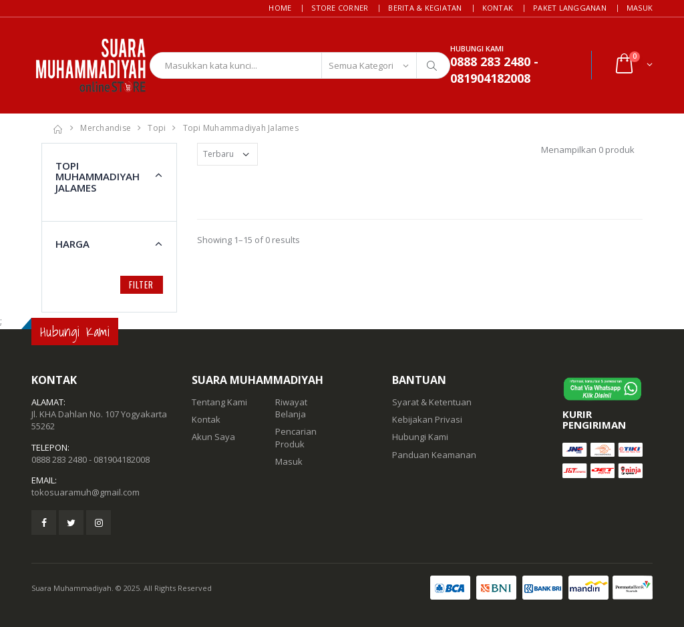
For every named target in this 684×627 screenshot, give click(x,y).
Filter (141, 284)
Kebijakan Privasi (427, 419)
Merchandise (105, 128)
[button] (633, 65)
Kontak (498, 8)
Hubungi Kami (420, 437)
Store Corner (339, 8)
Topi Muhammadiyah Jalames (241, 128)
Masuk (640, 8)
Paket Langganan (570, 8)
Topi (157, 128)
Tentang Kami (219, 402)
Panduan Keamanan (434, 455)
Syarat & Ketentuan (432, 402)
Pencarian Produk (296, 437)
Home (280, 8)
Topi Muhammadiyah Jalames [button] (97, 176)
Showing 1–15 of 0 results (248, 240)
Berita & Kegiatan (425, 8)
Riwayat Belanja (291, 408)
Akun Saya (213, 437)
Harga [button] (72, 243)
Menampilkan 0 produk (588, 150)
